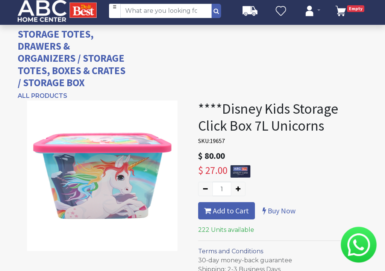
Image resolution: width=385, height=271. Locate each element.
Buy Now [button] (279, 210)
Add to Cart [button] (226, 210)
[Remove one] (205, 189)
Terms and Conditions (230, 251)
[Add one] (238, 189)
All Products (42, 95)
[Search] (216, 11)
